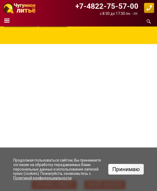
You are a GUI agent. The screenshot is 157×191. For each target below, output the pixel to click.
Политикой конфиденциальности (42, 178)
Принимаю (126, 169)
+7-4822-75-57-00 (106, 6)
